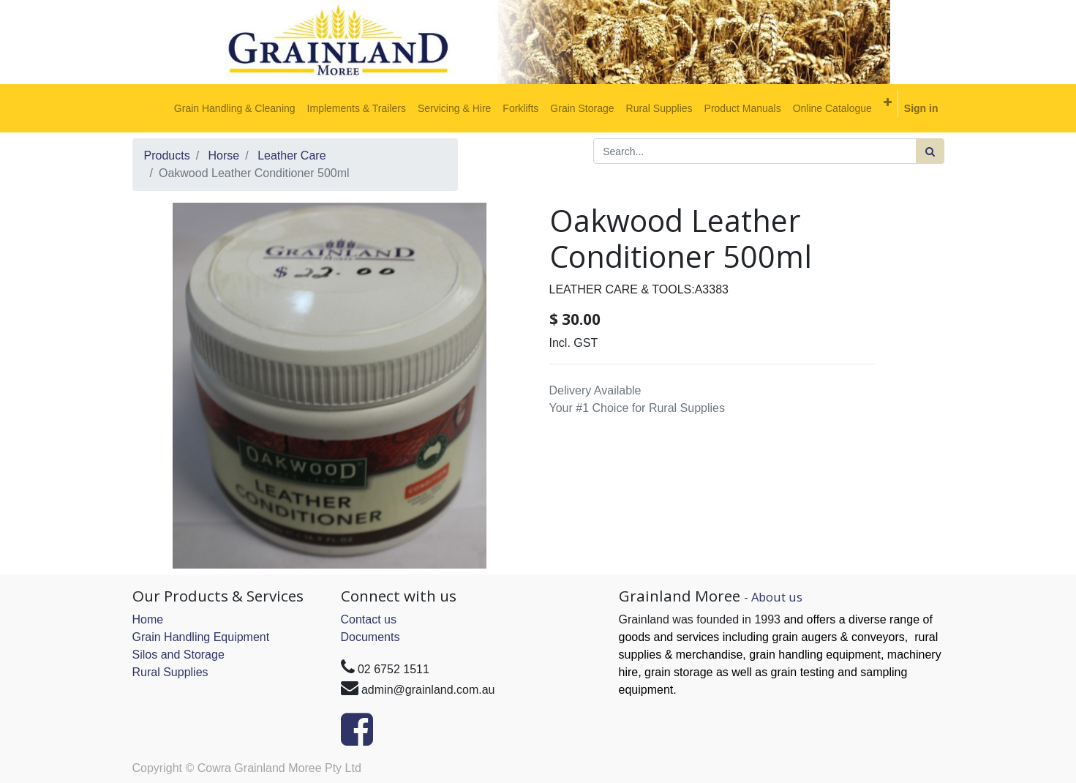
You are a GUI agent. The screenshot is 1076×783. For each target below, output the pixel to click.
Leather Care (291, 155)
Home (148, 619)
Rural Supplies (170, 672)
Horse (224, 155)
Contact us (368, 619)
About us (776, 596)
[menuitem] (234, 108)
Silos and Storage (178, 654)
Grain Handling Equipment (201, 637)
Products (167, 155)
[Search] (930, 151)
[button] (888, 102)
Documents (370, 637)
